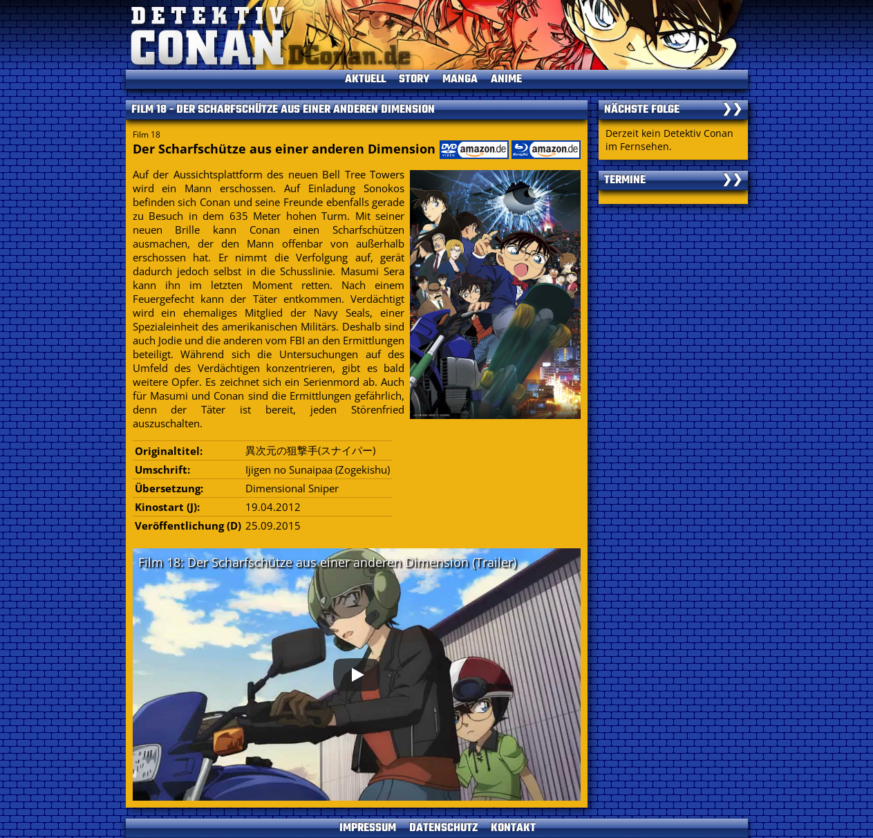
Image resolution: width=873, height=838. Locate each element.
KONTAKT (513, 828)
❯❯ (732, 110)
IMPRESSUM (367, 828)
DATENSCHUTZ (443, 828)
